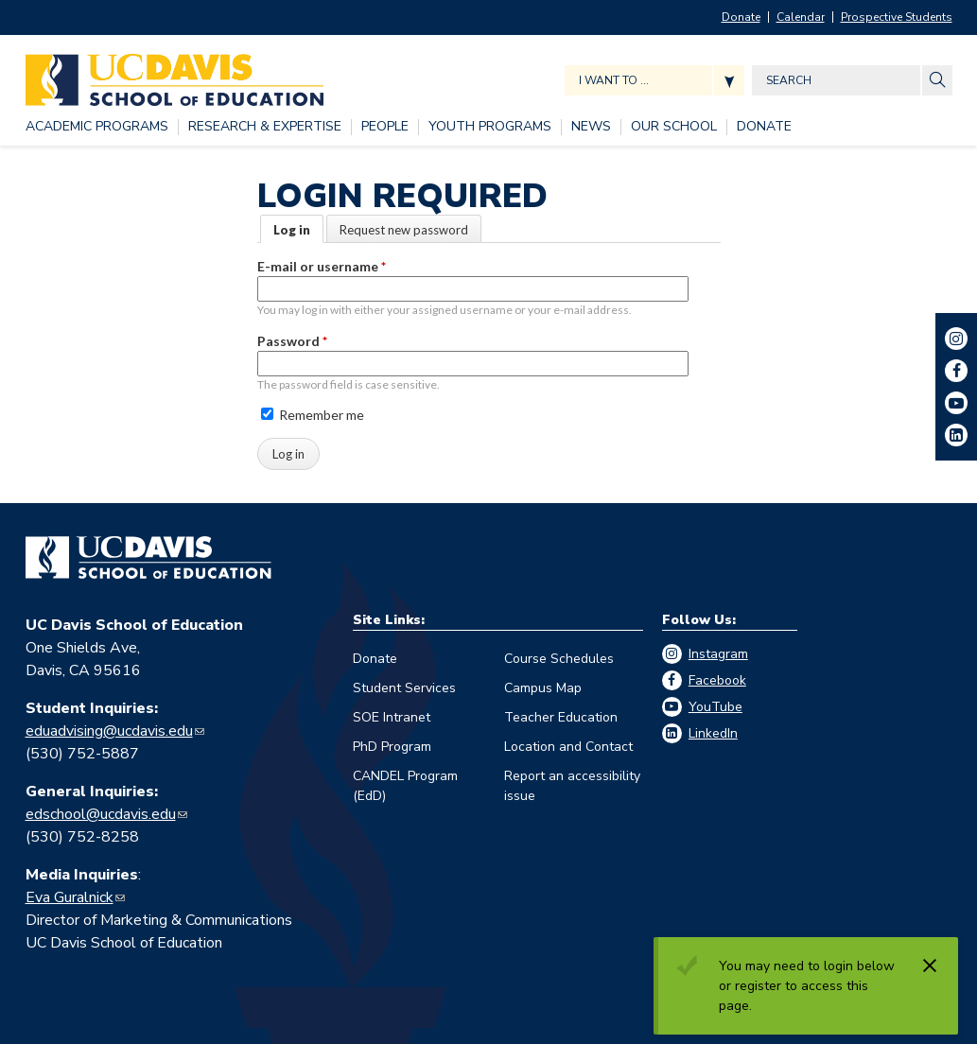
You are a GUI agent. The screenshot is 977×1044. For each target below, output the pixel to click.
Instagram (718, 654)
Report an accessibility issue (572, 786)
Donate (741, 17)
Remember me (312, 415)
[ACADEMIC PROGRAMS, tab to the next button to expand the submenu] (97, 127)
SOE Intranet (391, 717)
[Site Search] (937, 80)
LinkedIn (713, 733)
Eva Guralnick (69, 897)
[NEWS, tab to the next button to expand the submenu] (591, 127)
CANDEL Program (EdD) (405, 786)
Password (292, 341)
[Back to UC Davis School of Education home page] (174, 75)
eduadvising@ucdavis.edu (109, 731)
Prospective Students (896, 17)
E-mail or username (321, 266)
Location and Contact (568, 747)
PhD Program (392, 747)
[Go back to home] (148, 558)
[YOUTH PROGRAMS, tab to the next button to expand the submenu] (490, 127)
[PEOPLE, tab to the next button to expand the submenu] (385, 127)
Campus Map (543, 688)
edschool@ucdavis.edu (101, 814)
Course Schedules (559, 659)
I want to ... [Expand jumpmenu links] (614, 80)
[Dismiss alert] (930, 965)
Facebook (717, 680)
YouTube (715, 707)
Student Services (404, 688)
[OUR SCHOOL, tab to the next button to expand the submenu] (673, 127)
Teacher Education (561, 717)
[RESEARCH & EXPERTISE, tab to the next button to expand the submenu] (265, 127)
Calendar (800, 17)
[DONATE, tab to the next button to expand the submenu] (764, 127)
